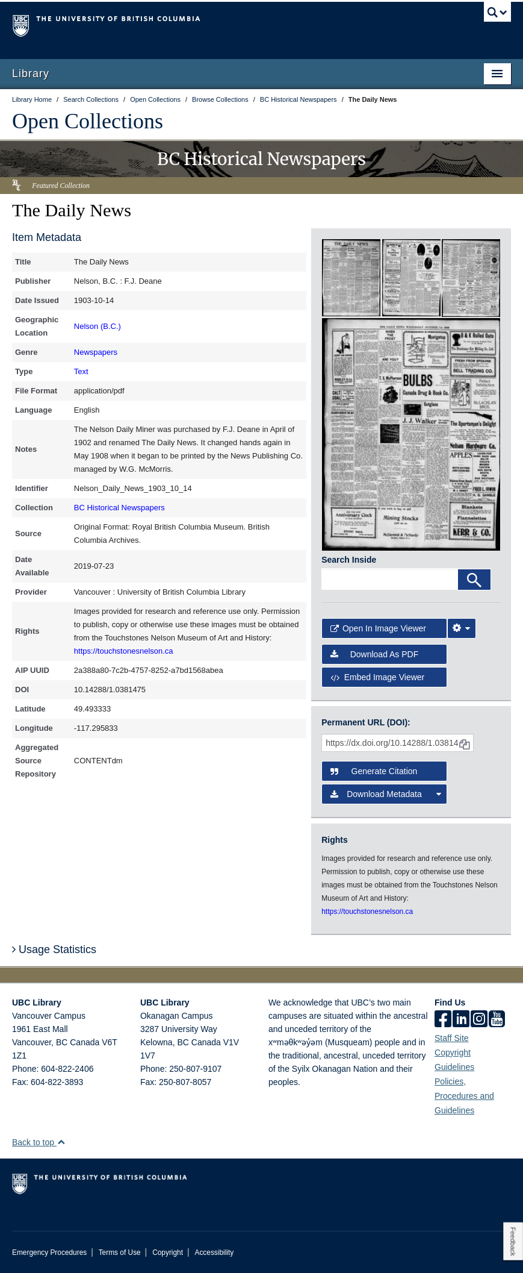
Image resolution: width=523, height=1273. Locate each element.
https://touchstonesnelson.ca (123, 650)
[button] (61, 1141)
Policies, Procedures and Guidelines (464, 1096)
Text (81, 371)
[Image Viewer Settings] (461, 628)
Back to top (39, 1142)
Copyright (167, 1252)
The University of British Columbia (224, 25)
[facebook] (443, 1020)
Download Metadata (385, 794)
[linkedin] (461, 1020)
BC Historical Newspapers (119, 507)
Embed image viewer (377, 677)
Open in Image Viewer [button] (378, 628)
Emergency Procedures (49, 1252)
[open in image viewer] (351, 277)
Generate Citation (373, 771)
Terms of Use (120, 1252)
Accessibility (214, 1252)
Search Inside (348, 560)
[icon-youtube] (497, 1020)
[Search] (474, 579)
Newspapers (95, 352)
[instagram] (479, 1020)
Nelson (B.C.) (97, 326)
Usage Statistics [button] (54, 949)
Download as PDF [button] (374, 654)
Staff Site (452, 1038)
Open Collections (87, 121)
